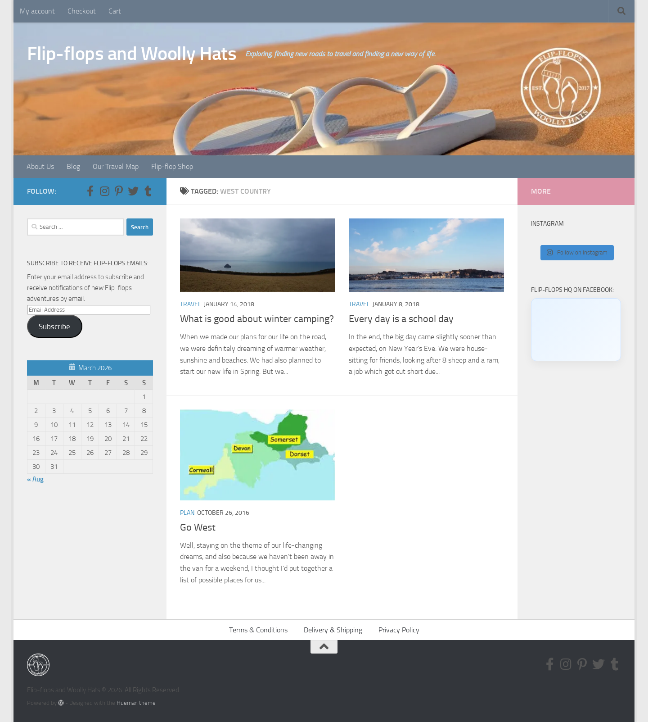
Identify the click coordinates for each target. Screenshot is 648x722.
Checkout (82, 11)
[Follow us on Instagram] (104, 191)
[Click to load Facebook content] (576, 329)
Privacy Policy (398, 630)
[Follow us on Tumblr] (147, 191)
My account (37, 11)
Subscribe (54, 326)
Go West (198, 527)
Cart (114, 11)
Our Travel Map (116, 166)
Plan (187, 513)
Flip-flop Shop (172, 166)
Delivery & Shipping (333, 630)
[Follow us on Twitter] (133, 191)
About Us (40, 166)
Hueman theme (136, 702)
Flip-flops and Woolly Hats (131, 53)
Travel (190, 304)
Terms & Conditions (258, 630)
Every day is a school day (401, 319)
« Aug (35, 479)
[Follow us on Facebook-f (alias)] (90, 191)
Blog (73, 166)
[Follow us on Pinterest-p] (118, 191)
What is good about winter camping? (257, 319)
